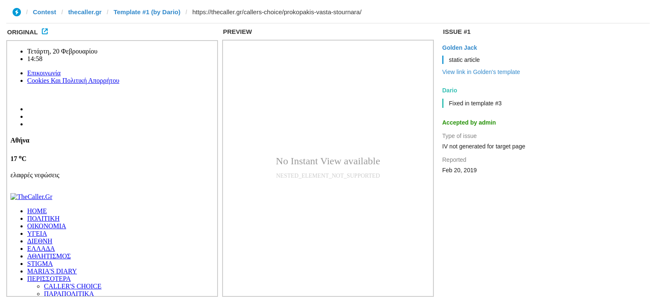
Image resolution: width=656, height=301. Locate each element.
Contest (44, 11)
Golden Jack (459, 47)
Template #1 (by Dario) (146, 11)
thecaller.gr (85, 11)
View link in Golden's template (481, 72)
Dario (449, 90)
